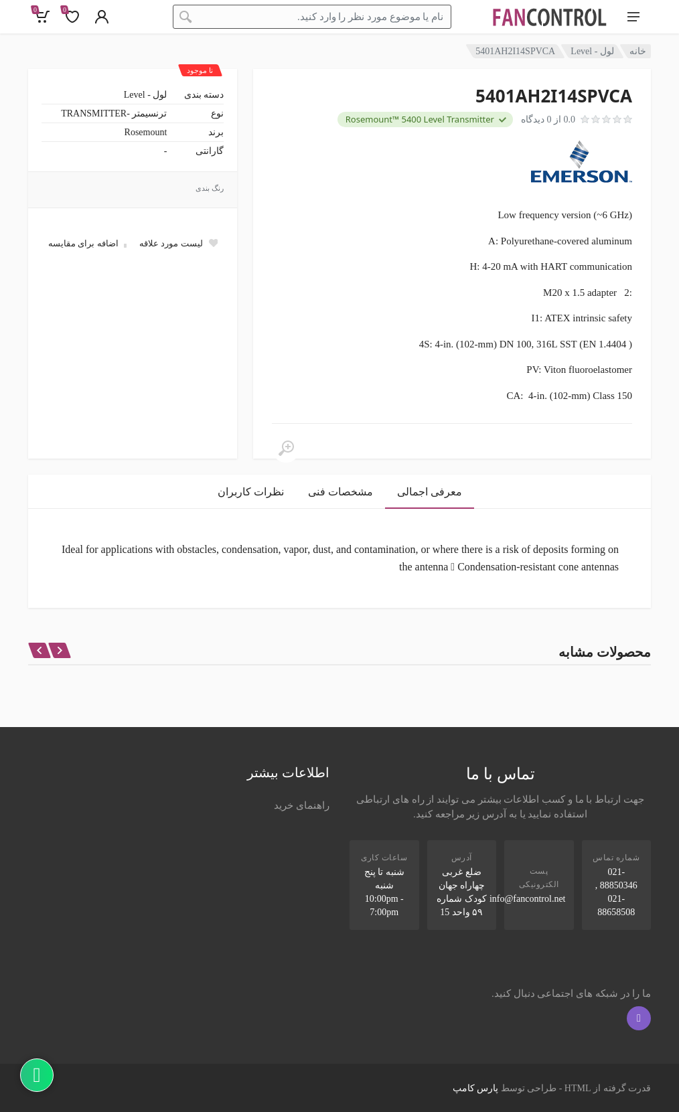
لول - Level (592, 51)
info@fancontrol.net (527, 899)
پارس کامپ (476, 1088)
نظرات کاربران (251, 491)
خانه (637, 51)
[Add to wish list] (178, 243)
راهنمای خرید (301, 805)
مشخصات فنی (340, 491)
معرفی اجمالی (429, 491)
